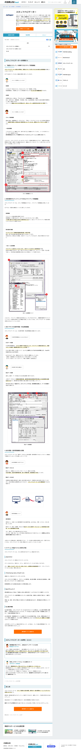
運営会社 (5, 745)
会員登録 (65, 2)
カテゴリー (24, 2)
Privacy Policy (22, 745)
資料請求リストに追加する (28, 631)
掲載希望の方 (74, 2)
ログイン (69, 2)
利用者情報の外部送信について (9, 748)
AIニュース (37, 2)
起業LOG (43, 2)
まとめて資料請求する (65, 47)
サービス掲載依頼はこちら (35, 746)
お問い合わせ (10, 745)
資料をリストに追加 (24, 28)
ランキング (30, 2)
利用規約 (16, 745)
